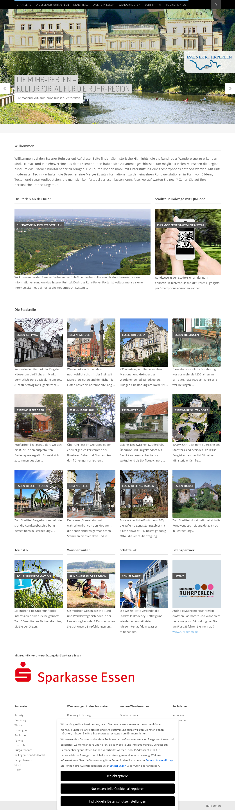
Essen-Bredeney (134, 335)
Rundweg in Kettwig (79, 715)
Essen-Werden (79, 335)
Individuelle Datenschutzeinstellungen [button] (117, 801)
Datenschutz (180, 720)
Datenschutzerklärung (159, 760)
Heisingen (20, 730)
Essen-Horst (184, 486)
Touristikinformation (34, 576)
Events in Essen (103, 5)
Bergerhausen (23, 760)
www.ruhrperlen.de (185, 632)
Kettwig (18, 715)
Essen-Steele (78, 486)
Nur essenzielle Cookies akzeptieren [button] (118, 788)
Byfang (18, 740)
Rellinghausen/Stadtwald (29, 755)
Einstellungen (118, 766)
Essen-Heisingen (187, 335)
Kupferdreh (21, 735)
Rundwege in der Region (87, 576)
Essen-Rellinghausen (138, 486)
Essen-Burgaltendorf (191, 410)
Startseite (24, 5)
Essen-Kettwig (27, 335)
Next (230, 88)
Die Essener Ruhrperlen (51, 6)
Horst (17, 769)
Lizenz (179, 576)
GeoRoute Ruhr (129, 715)
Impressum (179, 715)
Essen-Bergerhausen (32, 486)
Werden (19, 725)
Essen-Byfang (132, 410)
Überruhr (20, 745)
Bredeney (20, 720)
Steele (18, 765)
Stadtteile (79, 6)
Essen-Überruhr (81, 410)
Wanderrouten (129, 5)
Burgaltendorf (23, 750)
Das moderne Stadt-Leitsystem (180, 225)
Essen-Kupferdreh (30, 410)
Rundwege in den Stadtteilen (39, 225)
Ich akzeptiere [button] (117, 776)
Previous (5, 88)
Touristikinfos (176, 5)
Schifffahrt (153, 5)
